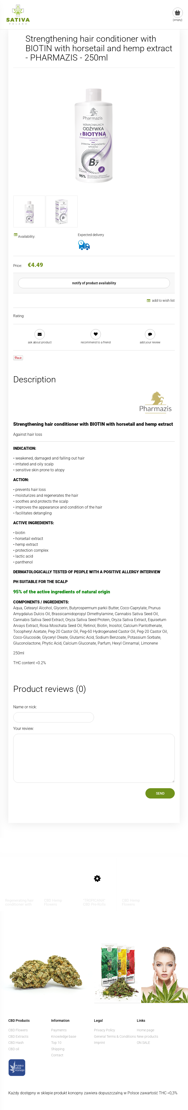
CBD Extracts (18, 1036)
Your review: (23, 728)
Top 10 (56, 1043)
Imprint (99, 1043)
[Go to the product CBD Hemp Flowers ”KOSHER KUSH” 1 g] (58, 883)
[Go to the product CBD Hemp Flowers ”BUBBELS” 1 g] (136, 883)
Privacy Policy (104, 1030)
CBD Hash (16, 1043)
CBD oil (13, 1049)
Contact (57, 1055)
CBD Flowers (18, 1030)
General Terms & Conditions (115, 1036)
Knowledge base (63, 1036)
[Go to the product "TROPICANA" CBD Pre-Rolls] (97, 883)
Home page (145, 1030)
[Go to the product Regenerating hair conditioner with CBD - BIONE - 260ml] (19, 883)
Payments (59, 1030)
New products (147, 1036)
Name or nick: (25, 707)
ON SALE (143, 1043)
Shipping (57, 1049)
